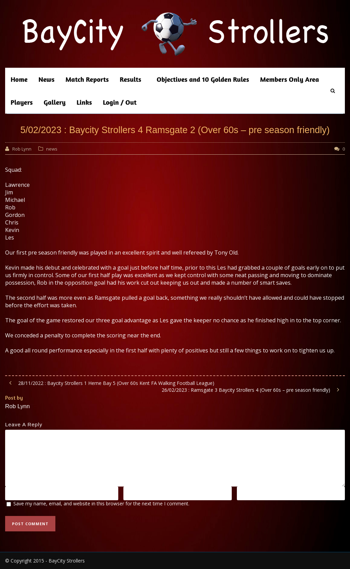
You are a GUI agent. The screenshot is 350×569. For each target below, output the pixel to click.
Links (84, 102)
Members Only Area (289, 79)
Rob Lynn (21, 149)
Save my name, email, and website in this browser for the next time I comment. (101, 503)
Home (19, 79)
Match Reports (87, 79)
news (51, 149)
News (47, 79)
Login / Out (120, 102)
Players (22, 102)
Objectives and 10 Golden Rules (203, 79)
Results (130, 79)
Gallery (55, 102)
